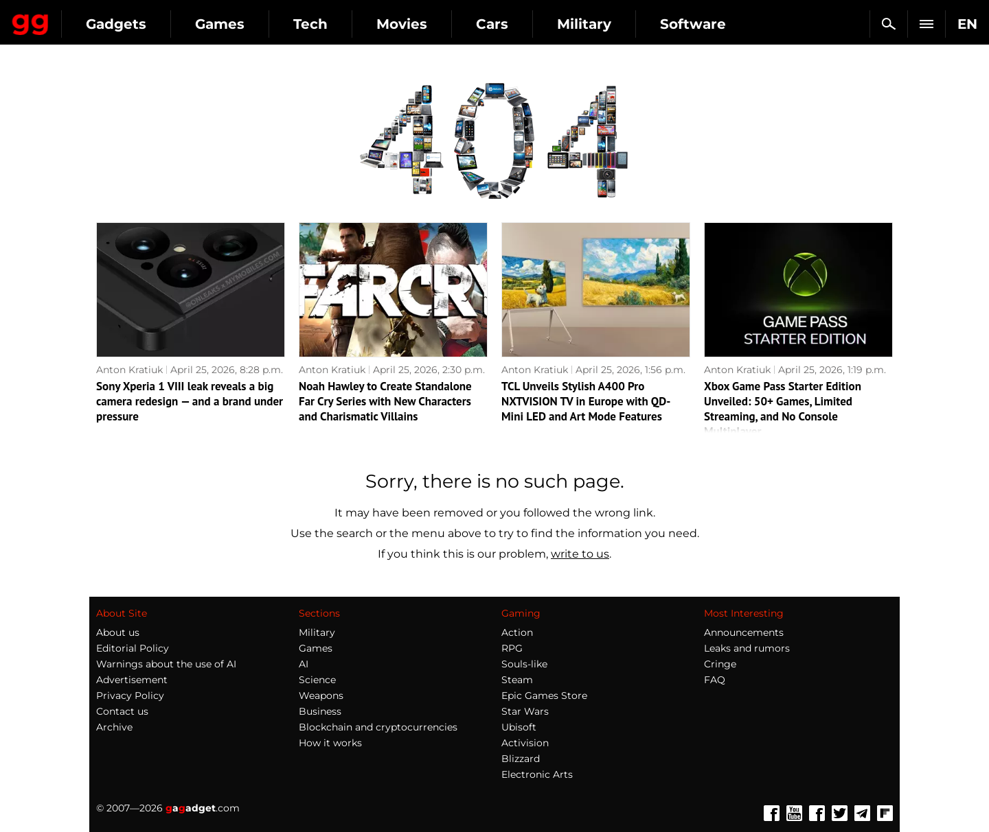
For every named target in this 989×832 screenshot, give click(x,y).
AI (303, 664)
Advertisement (132, 680)
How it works (330, 743)
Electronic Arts (537, 774)
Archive (114, 727)
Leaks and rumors (747, 648)
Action (517, 632)
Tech (434, 24)
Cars (616, 24)
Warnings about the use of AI (166, 664)
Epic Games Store (544, 695)
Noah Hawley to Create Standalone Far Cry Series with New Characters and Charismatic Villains (385, 401)
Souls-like (524, 664)
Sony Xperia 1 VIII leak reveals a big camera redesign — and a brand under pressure (189, 401)
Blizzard (520, 758)
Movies (525, 24)
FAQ (714, 680)
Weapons (321, 695)
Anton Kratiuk (129, 370)
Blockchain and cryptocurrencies (378, 727)
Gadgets (239, 24)
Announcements (744, 632)
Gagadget (92, 18)
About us (117, 632)
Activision (525, 743)
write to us (580, 553)
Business (320, 711)
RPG (512, 648)
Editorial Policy (132, 648)
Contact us (122, 711)
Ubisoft (518, 727)
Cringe (720, 664)
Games (343, 24)
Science (317, 680)
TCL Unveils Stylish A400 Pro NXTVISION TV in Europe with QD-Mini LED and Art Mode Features (585, 401)
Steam (517, 680)
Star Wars (525, 711)
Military (708, 24)
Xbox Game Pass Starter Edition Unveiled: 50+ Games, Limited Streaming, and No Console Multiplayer (782, 409)
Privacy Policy (130, 695)
